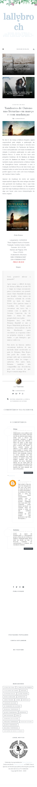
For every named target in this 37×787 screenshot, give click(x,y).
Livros (26, 399)
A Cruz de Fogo (9, 687)
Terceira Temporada (11, 721)
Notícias (26, 699)
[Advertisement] (18, 611)
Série (18, 715)
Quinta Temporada (10, 712)
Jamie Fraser (8, 699)
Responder (28, 472)
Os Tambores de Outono (18, 401)
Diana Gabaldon (9, 696)
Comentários (18, 118)
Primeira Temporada (11, 709)
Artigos (23, 690)
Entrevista (22, 696)
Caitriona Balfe (9, 693)
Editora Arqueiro (16, 399)
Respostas (12, 475)
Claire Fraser (23, 693)
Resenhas (23, 712)
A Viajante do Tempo (11, 690)
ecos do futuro (26, 721)
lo (19, 480)
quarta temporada (10, 724)
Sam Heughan (9, 715)
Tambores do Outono (11, 718)
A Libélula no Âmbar (24, 687)
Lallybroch (18, 22)
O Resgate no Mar (10, 703)
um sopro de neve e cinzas (13, 731)
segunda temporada (11, 727)
